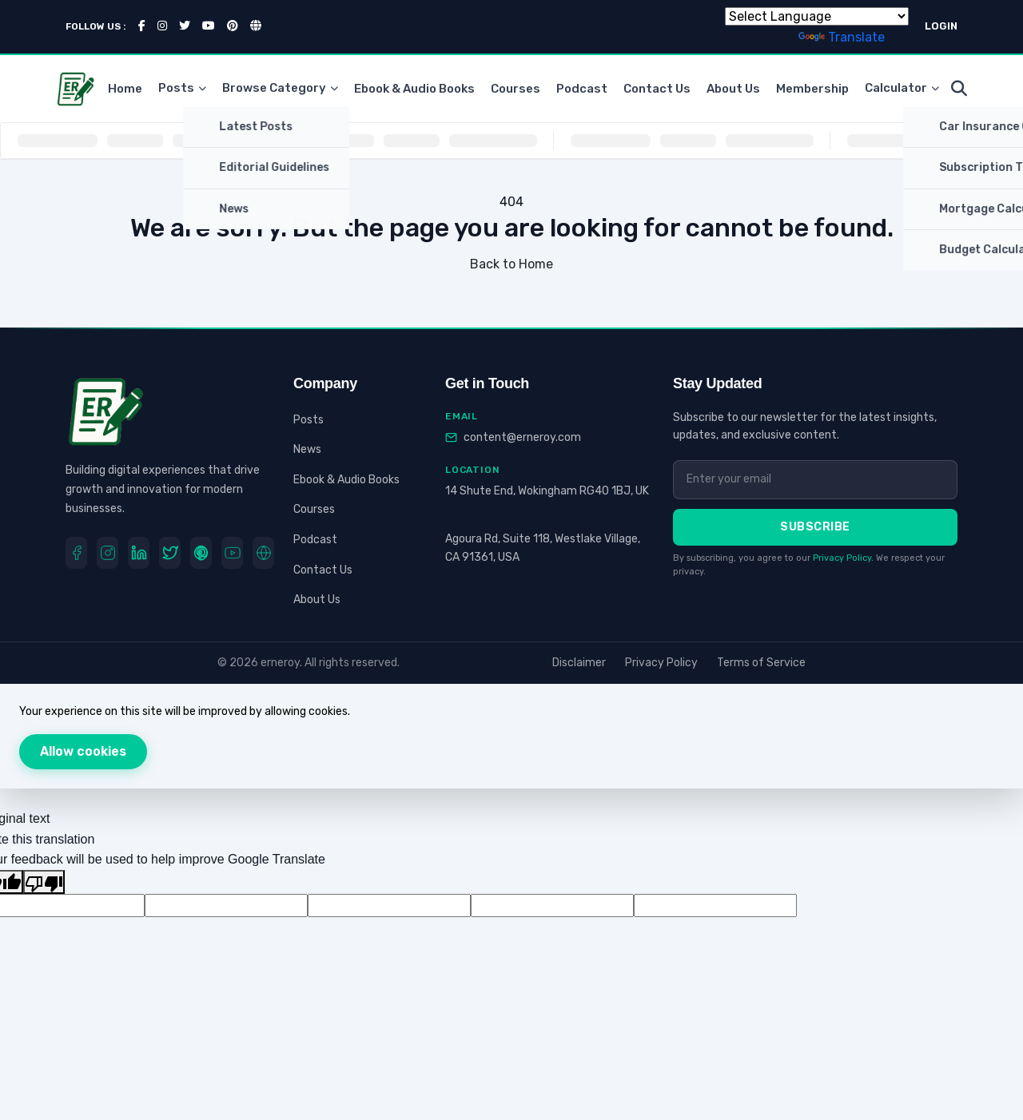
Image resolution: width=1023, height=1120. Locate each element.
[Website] (263, 553)
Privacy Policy (842, 558)
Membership (812, 89)
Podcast (581, 89)
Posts (182, 88)
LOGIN (941, 26)
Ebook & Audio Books (414, 89)
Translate (841, 37)
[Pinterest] (201, 553)
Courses (515, 89)
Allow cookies (83, 751)
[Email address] (815, 479)
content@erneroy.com (522, 437)
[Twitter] (170, 553)
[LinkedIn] (138, 553)
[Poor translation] (44, 882)
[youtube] (232, 553)
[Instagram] (107, 553)
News (307, 449)
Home (125, 89)
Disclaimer (579, 662)
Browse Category (280, 88)
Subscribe (815, 527)
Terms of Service (761, 662)
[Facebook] (76, 553)
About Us (733, 89)
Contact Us (657, 89)
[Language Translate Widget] (817, 16)
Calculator (902, 88)
